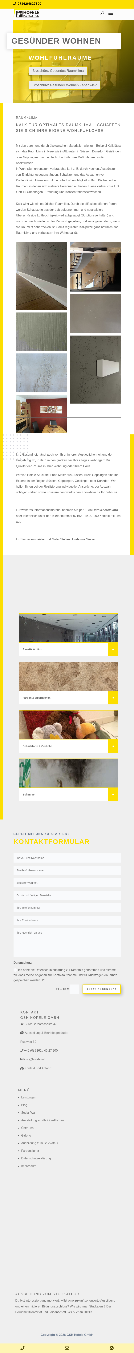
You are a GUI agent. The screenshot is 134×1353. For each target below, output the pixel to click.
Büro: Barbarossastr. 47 (41, 1024)
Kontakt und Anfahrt (38, 1068)
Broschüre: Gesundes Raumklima (58, 71)
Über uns (27, 1128)
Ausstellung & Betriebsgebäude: (46, 1032)
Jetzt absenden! (101, 989)
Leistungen (28, 1097)
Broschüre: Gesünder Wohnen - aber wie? (64, 85)
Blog (24, 1105)
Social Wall (28, 1112)
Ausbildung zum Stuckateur (39, 1143)
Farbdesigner (30, 1150)
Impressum (28, 1166)
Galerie (26, 1135)
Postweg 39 (28, 1041)
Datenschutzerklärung (36, 1158)
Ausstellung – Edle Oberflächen (42, 1120)
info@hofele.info (106, 510)
